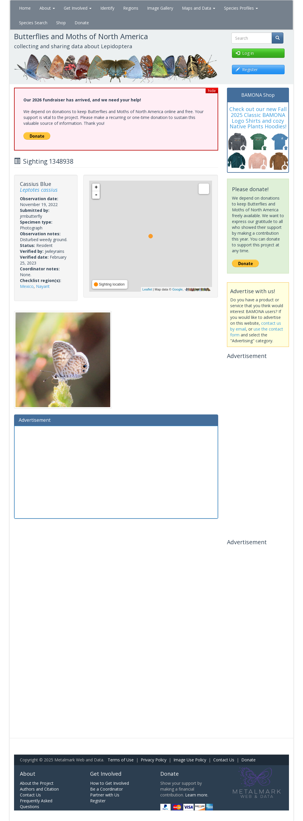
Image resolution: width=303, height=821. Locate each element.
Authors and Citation (39, 789)
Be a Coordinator (106, 789)
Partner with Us (104, 795)
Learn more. (196, 795)
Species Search (33, 22)
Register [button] (247, 69)
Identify (107, 8)
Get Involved (78, 8)
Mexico (27, 286)
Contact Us (223, 760)
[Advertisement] (116, 471)
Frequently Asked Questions (36, 803)
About (47, 8)
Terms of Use (121, 760)
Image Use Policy (189, 760)
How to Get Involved (109, 783)
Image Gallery (160, 8)
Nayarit (43, 286)
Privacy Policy (153, 760)
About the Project (37, 783)
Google (177, 289)
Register (98, 800)
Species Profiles (241, 8)
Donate (82, 22)
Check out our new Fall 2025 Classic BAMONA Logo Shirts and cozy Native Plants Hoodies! (258, 118)
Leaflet (147, 289)
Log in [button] (245, 53)
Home (25, 8)
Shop (61, 22)
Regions (130, 8)
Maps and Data (198, 8)
